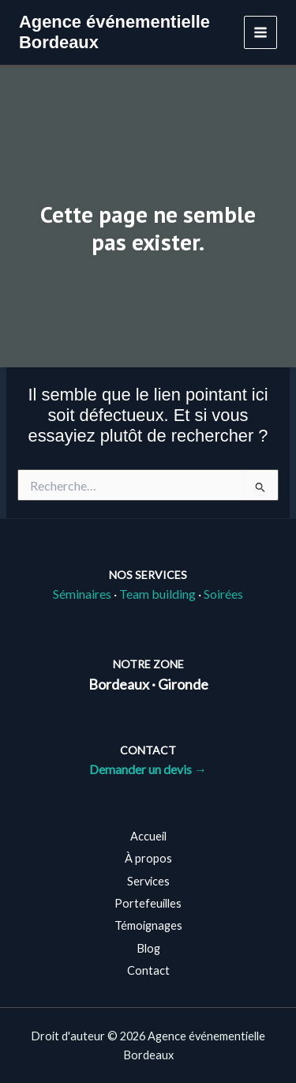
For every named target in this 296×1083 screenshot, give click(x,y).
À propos (148, 858)
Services (148, 881)
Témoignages (148, 925)
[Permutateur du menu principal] (260, 32)
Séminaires (82, 593)
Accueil (148, 836)
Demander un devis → (148, 769)
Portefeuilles (148, 903)
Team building (157, 593)
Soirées (223, 593)
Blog (148, 948)
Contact (148, 970)
